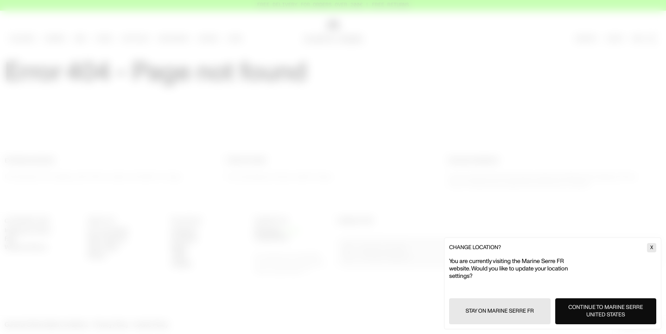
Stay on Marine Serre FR (500, 311)
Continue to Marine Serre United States (605, 311)
